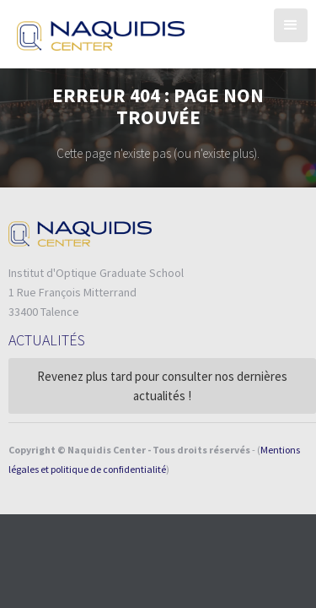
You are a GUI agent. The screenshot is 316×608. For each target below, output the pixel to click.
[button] (291, 25)
